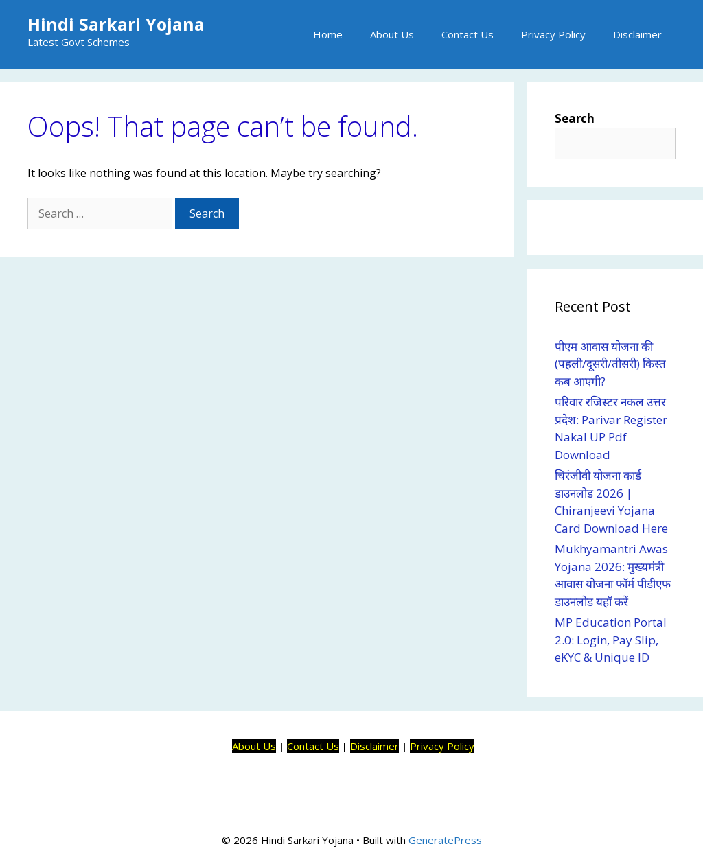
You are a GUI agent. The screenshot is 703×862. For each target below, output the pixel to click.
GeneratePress (445, 840)
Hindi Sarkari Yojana (116, 24)
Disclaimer (637, 34)
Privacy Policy (553, 34)
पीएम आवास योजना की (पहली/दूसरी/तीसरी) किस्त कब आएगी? (610, 363)
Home (328, 34)
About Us (392, 34)
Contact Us (467, 34)
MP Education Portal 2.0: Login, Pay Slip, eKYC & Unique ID (611, 639)
